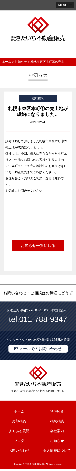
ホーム (19, 411)
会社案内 (57, 431)
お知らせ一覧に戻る (38, 245)
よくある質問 (19, 431)
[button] (65, 5)
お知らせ (57, 441)
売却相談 (19, 421)
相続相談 (57, 421)
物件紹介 (57, 411)
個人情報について (57, 451)
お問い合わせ (19, 451)
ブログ (19, 441)
